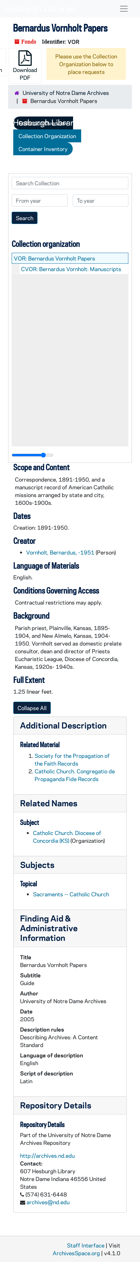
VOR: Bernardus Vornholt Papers (54, 258)
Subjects (37, 864)
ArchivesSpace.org (76, 1253)
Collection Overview (43, 123)
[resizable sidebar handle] (32, 455)
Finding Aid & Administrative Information (49, 928)
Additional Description (63, 725)
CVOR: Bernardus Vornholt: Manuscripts (71, 268)
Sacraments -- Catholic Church (71, 894)
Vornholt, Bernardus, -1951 (60, 552)
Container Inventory (43, 148)
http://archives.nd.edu (47, 1155)
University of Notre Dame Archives (66, 92)
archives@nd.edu (48, 1202)
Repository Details (55, 1105)
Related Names (48, 803)
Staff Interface (85, 1245)
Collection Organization (47, 135)
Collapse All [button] (32, 707)
